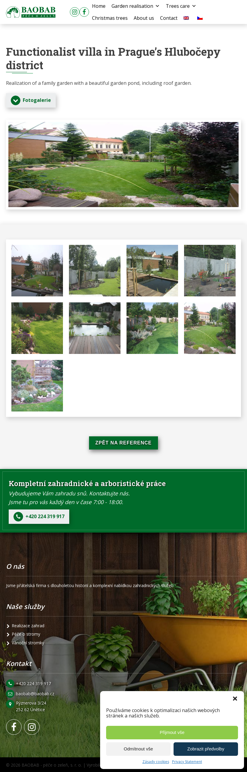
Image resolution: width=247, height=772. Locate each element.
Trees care (181, 6)
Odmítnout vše (138, 748)
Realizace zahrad (28, 625)
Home (99, 6)
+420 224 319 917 (33, 683)
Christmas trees (110, 18)
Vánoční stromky (28, 643)
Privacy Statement (187, 761)
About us (144, 18)
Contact (168, 18)
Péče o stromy (26, 634)
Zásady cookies (155, 761)
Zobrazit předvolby (205, 748)
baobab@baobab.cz (35, 693)
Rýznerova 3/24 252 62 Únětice (31, 706)
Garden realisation (136, 6)
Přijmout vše (172, 732)
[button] (235, 699)
